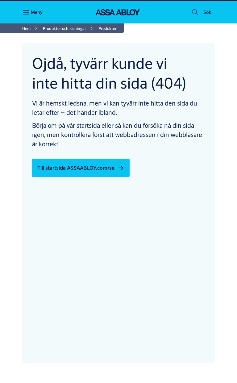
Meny (37, 12)
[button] (207, 12)
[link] (30, 28)
